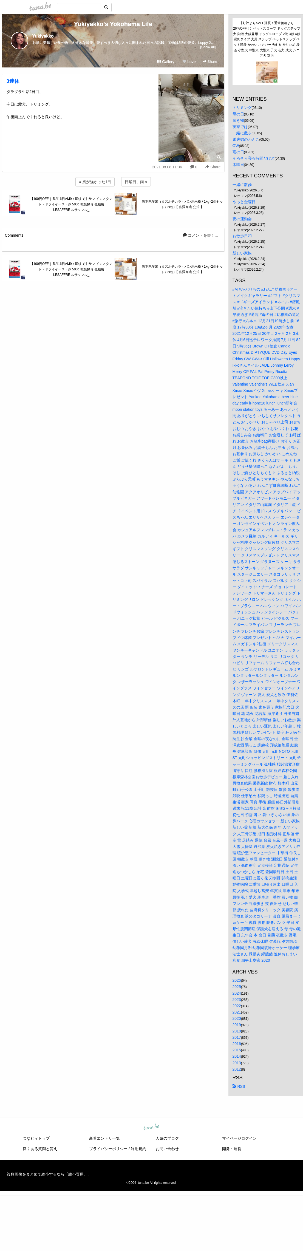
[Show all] (208, 47)
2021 (237, 1012)
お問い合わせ (167, 1149)
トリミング (242, 107)
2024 (237, 993)
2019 (237, 1025)
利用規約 (138, 1149)
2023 (237, 999)
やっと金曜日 (244, 202)
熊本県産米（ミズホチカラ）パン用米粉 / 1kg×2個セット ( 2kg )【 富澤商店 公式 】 (182, 204)
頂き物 (238, 120)
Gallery (165, 62)
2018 (237, 1031)
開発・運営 (231, 1149)
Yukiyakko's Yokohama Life (113, 24)
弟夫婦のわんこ (246, 139)
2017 (237, 1037)
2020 (237, 1018)
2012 (237, 1069)
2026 (237, 980)
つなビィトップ (36, 1138)
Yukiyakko (43, 36)
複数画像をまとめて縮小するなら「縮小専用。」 (49, 1174)
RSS (239, 1086)
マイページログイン (239, 1138)
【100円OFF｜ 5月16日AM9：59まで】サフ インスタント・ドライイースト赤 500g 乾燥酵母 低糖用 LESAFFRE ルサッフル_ (71, 204)
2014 (237, 1056)
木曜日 (238, 164)
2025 (237, 986)
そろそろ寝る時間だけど (254, 158)
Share (210, 62)
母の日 (238, 114)
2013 (237, 1063)
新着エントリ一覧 (104, 1138)
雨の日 (238, 152)
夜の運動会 (242, 219)
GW (236, 145)
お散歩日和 (242, 236)
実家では (240, 126)
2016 (237, 1043)
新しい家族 (242, 253)
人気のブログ (167, 1138)
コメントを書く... (200, 235)
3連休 (13, 81)
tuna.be (151, 1127)
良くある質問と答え (40, 1149)
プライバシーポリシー (108, 1149)
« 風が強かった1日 (95, 182)
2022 (237, 1006)
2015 (237, 1050)
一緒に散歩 (242, 133)
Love (189, 62)
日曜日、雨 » (136, 182)
